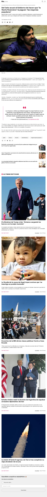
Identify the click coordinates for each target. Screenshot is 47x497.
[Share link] (12, 22)
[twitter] (7, 22)
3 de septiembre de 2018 (33, 119)
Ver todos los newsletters (7, 479)
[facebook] (5, 22)
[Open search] (42, 1)
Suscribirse (23, 490)
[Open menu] (45, 1)
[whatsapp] (2, 22)
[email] (10, 22)
